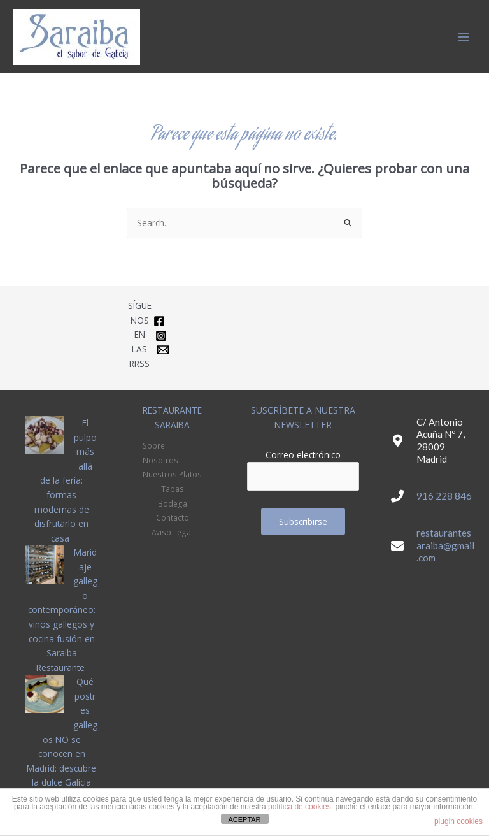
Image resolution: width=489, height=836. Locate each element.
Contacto (172, 517)
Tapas (172, 489)
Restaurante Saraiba (237, 36)
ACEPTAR (244, 819)
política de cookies (299, 806)
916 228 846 (444, 495)
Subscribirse (303, 521)
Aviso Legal (172, 532)
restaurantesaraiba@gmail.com (445, 545)
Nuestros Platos (172, 474)
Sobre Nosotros (160, 452)
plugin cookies (458, 821)
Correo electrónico (303, 455)
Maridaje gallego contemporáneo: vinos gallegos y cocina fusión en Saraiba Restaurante (62, 610)
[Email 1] (163, 350)
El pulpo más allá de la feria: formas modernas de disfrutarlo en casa (65, 480)
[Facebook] (159, 321)
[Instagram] (161, 336)
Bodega (172, 503)
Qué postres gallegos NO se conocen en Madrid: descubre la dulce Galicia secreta (62, 739)
